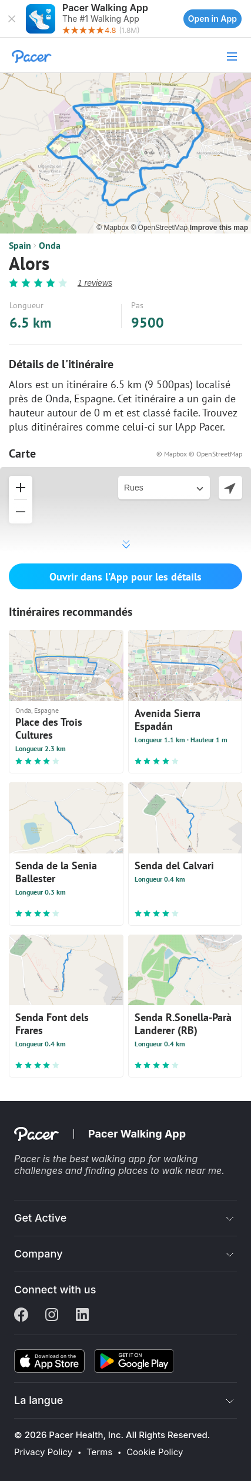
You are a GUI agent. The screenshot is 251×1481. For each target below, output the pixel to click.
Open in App (212, 19)
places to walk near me (170, 1170)
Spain (20, 245)
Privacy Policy (43, 1452)
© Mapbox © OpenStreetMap (199, 453)
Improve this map (219, 228)
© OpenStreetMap (159, 228)
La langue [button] (38, 1400)
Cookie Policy (154, 1452)
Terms (99, 1452)
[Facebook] (21, 1315)
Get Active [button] (40, 1218)
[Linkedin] (82, 1315)
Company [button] (38, 1253)
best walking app (108, 1159)
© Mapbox (113, 228)
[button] (12, 19)
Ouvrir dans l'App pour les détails (125, 576)
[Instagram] (52, 1315)
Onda (50, 245)
